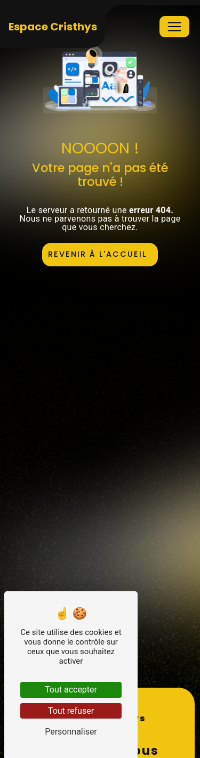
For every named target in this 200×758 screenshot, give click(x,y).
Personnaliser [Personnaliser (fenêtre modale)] (71, 732)
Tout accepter (71, 689)
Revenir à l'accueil (97, 254)
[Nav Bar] (174, 26)
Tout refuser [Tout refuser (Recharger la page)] (71, 711)
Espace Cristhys (53, 26)
